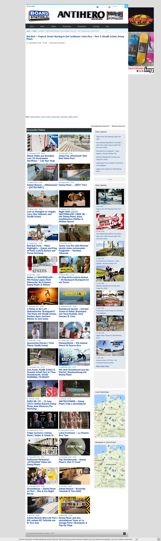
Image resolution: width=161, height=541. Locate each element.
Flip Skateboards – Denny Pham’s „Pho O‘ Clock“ (72, 461)
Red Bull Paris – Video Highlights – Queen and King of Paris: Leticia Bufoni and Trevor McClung (42, 249)
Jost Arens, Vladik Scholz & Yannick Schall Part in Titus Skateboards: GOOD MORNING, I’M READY (41, 373)
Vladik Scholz (73, 117)
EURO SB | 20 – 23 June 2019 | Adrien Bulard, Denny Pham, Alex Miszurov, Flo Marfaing (41, 405)
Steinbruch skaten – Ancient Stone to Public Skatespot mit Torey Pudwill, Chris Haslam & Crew (74, 312)
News (42, 26)
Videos (53, 26)
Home (28, 31)
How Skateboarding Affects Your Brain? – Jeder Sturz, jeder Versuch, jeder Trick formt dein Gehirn (109, 145)
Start (32, 26)
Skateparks (82, 26)
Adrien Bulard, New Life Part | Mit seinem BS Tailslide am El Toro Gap (42, 520)
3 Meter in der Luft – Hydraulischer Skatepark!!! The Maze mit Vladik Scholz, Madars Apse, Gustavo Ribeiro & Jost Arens (41, 313)
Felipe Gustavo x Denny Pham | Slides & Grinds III (40, 434)
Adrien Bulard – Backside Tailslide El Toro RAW (72, 490)
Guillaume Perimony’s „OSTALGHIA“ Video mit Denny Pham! (39, 462)
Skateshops (67, 26)
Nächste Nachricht (118, 126)
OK (137, 539)
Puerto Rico (55, 117)
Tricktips (96, 26)
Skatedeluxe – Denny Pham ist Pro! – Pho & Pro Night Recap (41, 491)
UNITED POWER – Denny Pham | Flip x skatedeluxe (72, 402)
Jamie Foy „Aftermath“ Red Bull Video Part (73, 157)
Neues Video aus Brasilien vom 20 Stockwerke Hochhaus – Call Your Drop (41, 158)
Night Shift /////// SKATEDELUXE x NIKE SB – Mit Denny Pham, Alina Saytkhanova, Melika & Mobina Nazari (73, 216)
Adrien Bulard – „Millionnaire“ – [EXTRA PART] (42, 186)
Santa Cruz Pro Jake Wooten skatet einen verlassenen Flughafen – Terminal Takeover (73, 249)
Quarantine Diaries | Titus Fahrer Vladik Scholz (40, 344)
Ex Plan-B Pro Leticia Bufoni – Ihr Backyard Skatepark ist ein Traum (74, 280)
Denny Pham (46, 117)
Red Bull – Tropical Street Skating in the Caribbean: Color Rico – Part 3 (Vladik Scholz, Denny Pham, (75, 37)
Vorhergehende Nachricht (100, 126)
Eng (107, 26)
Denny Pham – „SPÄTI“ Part (73, 184)
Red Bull (64, 117)
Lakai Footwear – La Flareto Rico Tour (74, 434)
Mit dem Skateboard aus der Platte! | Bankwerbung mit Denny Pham (74, 372)
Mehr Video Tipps (102, 366)
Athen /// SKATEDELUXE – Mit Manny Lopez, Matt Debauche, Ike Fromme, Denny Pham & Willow (41, 281)
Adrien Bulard (35, 117)
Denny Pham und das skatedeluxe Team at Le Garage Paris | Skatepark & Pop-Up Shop (73, 521)
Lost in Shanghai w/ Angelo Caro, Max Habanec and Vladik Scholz (41, 214)
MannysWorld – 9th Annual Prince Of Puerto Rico (73, 344)
